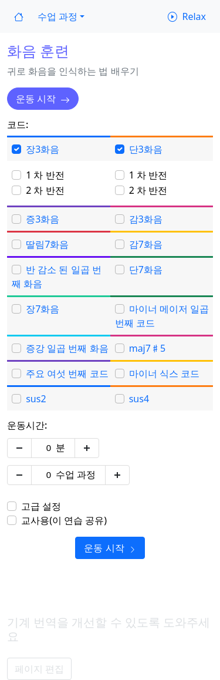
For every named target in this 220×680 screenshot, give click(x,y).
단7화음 (146, 269)
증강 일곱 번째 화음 (67, 348)
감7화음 (146, 244)
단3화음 (146, 149)
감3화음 (146, 219)
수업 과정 (76, 474)
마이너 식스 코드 (164, 373)
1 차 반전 (45, 175)
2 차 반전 (45, 190)
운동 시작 (43, 98)
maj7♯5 (147, 348)
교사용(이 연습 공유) (64, 520)
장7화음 (42, 308)
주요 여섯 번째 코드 (67, 373)
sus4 (139, 398)
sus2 (36, 398)
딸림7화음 (47, 244)
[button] (61, 16)
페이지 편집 (39, 668)
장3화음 (42, 149)
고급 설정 (41, 506)
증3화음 (42, 219)
